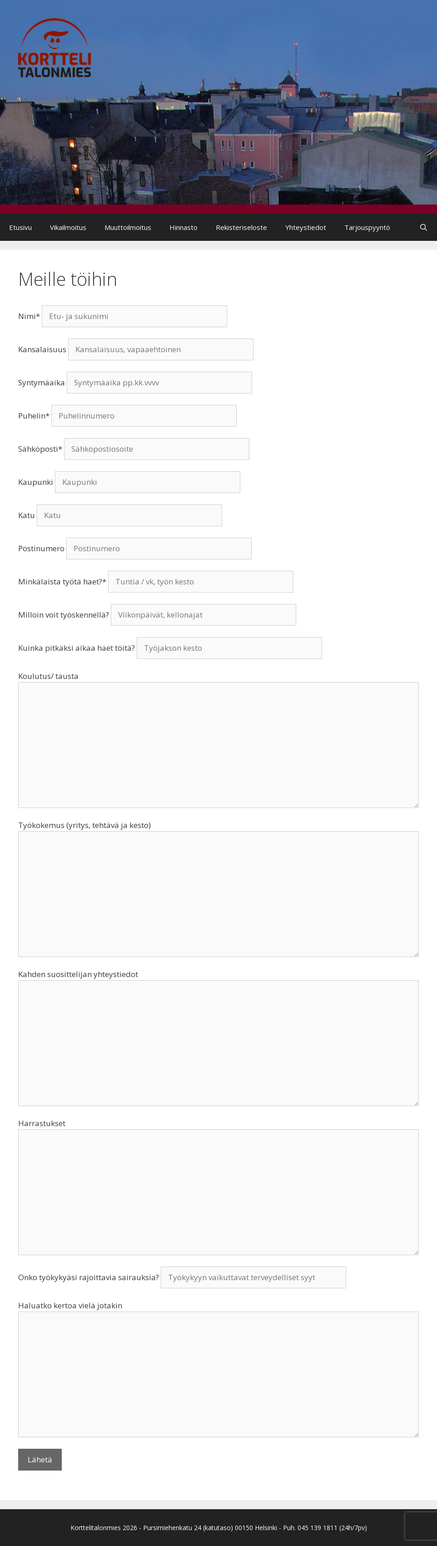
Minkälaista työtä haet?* (155, 581)
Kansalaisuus (135, 349)
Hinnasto (183, 227)
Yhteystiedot (305, 227)
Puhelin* (127, 415)
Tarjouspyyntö (367, 227)
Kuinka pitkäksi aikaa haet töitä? (170, 648)
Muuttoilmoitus (127, 227)
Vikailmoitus (68, 227)
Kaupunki (129, 482)
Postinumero (135, 548)
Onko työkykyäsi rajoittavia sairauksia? (182, 1277)
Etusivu (20, 227)
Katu (120, 515)
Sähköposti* (133, 449)
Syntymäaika (135, 382)
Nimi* (122, 316)
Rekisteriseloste (241, 227)
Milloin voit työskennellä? (157, 614)
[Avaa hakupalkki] (423, 227)
